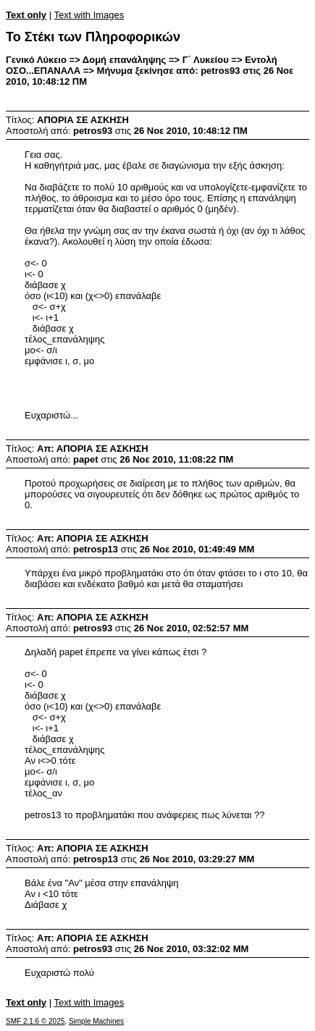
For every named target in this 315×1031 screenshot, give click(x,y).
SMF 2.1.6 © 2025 (35, 1021)
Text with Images (89, 14)
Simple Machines (96, 1021)
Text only (26, 14)
